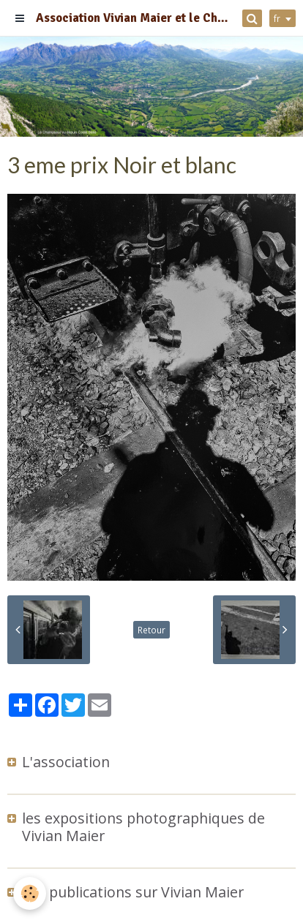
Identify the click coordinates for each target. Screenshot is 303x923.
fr (277, 18)
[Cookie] (29, 893)
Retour (151, 630)
